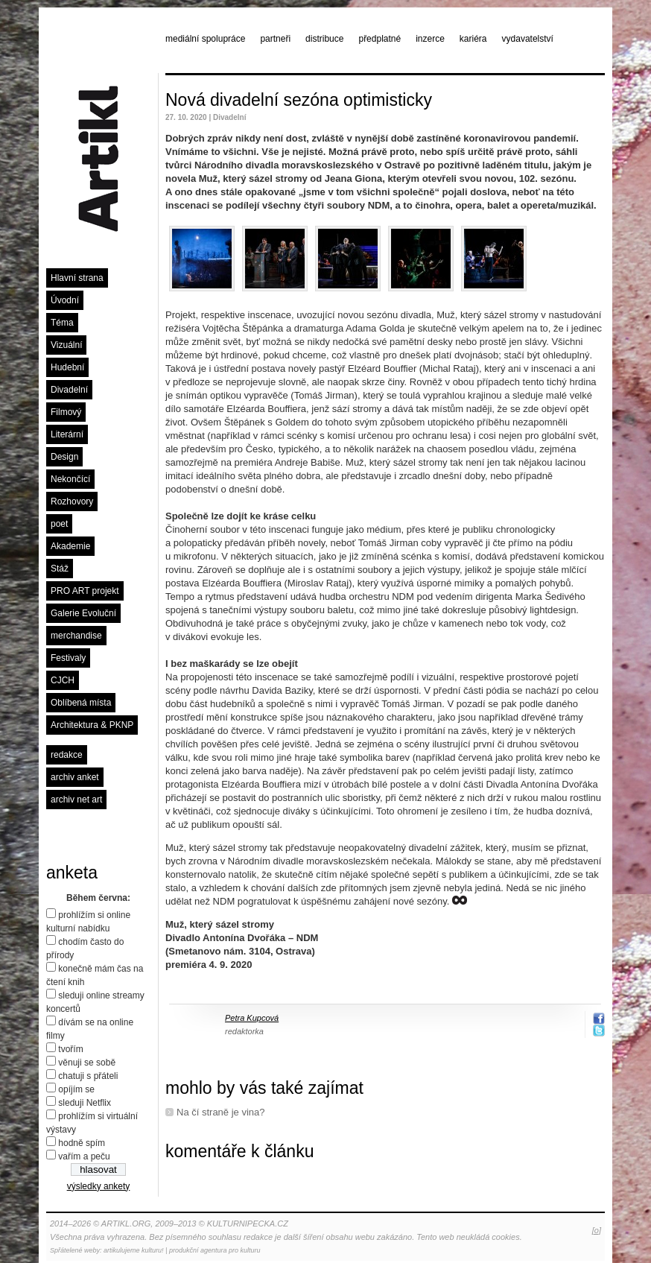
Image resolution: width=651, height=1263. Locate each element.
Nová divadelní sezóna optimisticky (298, 100)
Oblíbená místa (81, 702)
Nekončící (70, 479)
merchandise (76, 635)
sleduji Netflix (84, 1103)
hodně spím (81, 1143)
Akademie (70, 546)
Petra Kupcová (252, 1017)
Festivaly (68, 658)
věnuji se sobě (86, 1062)
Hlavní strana (77, 278)
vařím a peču (83, 1156)
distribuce (324, 39)
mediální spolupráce (205, 39)
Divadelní (69, 389)
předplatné (379, 39)
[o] (596, 1230)
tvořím (70, 1049)
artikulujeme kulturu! (134, 1250)
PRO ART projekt (85, 591)
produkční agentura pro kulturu (215, 1250)
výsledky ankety (98, 1186)
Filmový (66, 412)
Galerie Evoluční (83, 613)
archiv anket (75, 777)
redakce (67, 755)
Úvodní (65, 300)
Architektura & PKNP (92, 725)
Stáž (60, 568)
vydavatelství (527, 39)
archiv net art (76, 799)
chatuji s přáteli (88, 1076)
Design (64, 457)
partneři (275, 39)
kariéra (473, 39)
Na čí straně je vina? (221, 1112)
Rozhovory (72, 501)
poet (59, 524)
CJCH (62, 680)
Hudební (67, 367)
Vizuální (66, 345)
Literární (67, 434)
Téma (62, 322)
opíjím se (76, 1089)
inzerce (430, 39)
